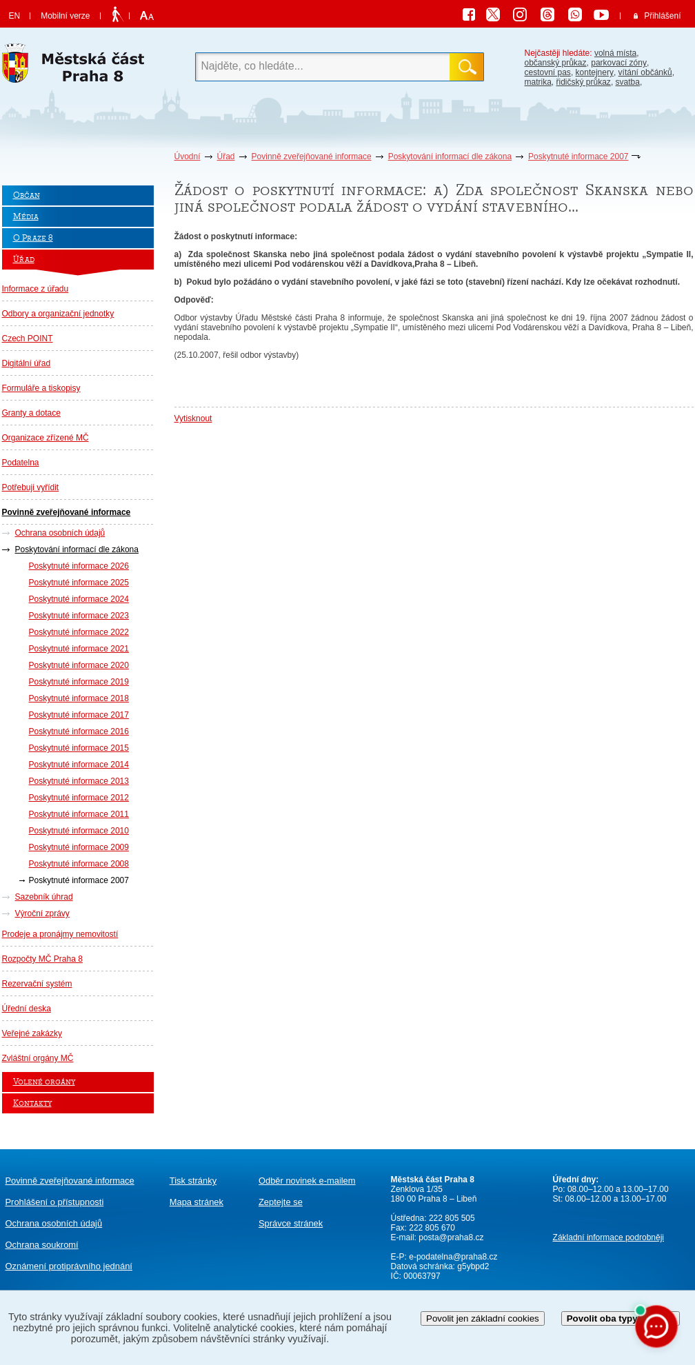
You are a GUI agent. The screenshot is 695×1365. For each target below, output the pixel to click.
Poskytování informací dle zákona (450, 156)
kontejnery (595, 72)
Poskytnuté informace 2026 (79, 566)
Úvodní (187, 156)
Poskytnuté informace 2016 (79, 731)
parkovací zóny (619, 63)
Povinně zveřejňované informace (312, 156)
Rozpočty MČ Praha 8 (42, 959)
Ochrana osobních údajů (60, 533)
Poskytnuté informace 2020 (79, 665)
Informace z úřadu (35, 289)
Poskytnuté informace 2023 (79, 615)
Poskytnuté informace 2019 (79, 682)
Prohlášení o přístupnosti (55, 1202)
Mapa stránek (196, 1202)
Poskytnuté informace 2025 (79, 582)
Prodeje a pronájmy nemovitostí (60, 934)
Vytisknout (193, 418)
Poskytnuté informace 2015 (79, 748)
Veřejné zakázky (32, 1033)
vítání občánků (645, 72)
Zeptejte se (281, 1202)
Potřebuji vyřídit (30, 487)
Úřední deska (26, 1008)
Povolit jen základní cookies (482, 1318)
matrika (538, 82)
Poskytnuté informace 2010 (79, 831)
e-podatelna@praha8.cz (452, 1257)
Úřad (226, 156)
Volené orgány (44, 1082)
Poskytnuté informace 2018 (79, 698)
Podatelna (20, 462)
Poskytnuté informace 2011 (79, 814)
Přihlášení (662, 16)
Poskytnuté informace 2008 (79, 864)
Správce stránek (291, 1223)
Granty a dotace (31, 413)
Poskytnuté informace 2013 (79, 781)
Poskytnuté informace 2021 (79, 649)
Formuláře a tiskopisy (41, 388)
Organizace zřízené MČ (45, 438)
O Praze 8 (33, 238)
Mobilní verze (65, 16)
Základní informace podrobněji (608, 1237)
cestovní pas (548, 72)
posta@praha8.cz (451, 1237)
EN (15, 16)
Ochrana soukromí (42, 1245)
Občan (26, 195)
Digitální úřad (26, 363)
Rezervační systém (37, 984)
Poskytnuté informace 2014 (79, 764)
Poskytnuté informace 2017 (79, 715)
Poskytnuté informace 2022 (79, 632)
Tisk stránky (193, 1180)
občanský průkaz (556, 63)
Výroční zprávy (42, 913)
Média (26, 216)
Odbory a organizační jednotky (58, 313)
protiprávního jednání (69, 1266)
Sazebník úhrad (44, 897)
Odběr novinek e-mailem (307, 1180)
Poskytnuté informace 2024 (79, 599)
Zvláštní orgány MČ (38, 1058)
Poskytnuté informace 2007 (578, 156)
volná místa (615, 53)
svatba (628, 82)
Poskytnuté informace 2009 (79, 847)
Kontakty (32, 1103)
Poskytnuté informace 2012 (79, 797)
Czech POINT (27, 338)
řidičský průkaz (583, 82)
